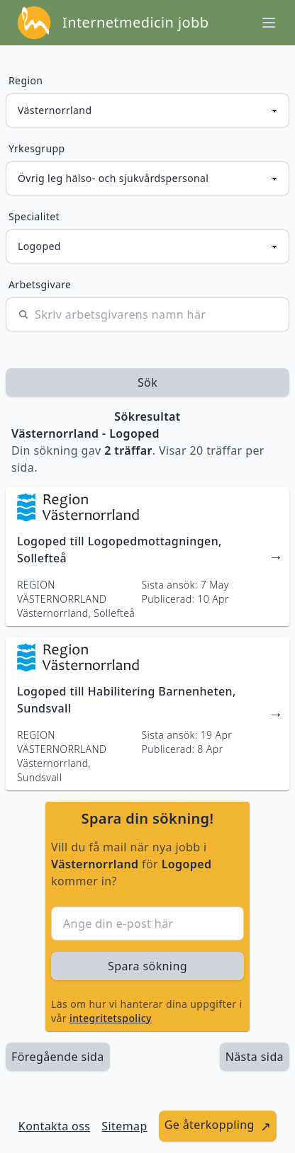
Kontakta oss (54, 1126)
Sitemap (124, 1126)
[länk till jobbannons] (147, 556)
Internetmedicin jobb (135, 22)
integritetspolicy (110, 1018)
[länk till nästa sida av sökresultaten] (254, 1057)
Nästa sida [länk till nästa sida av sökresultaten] (255, 1056)
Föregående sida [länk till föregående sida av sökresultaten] (57, 1056)
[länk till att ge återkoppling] (218, 1126)
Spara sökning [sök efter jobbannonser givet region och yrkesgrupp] (147, 966)
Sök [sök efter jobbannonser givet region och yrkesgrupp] (147, 382)
